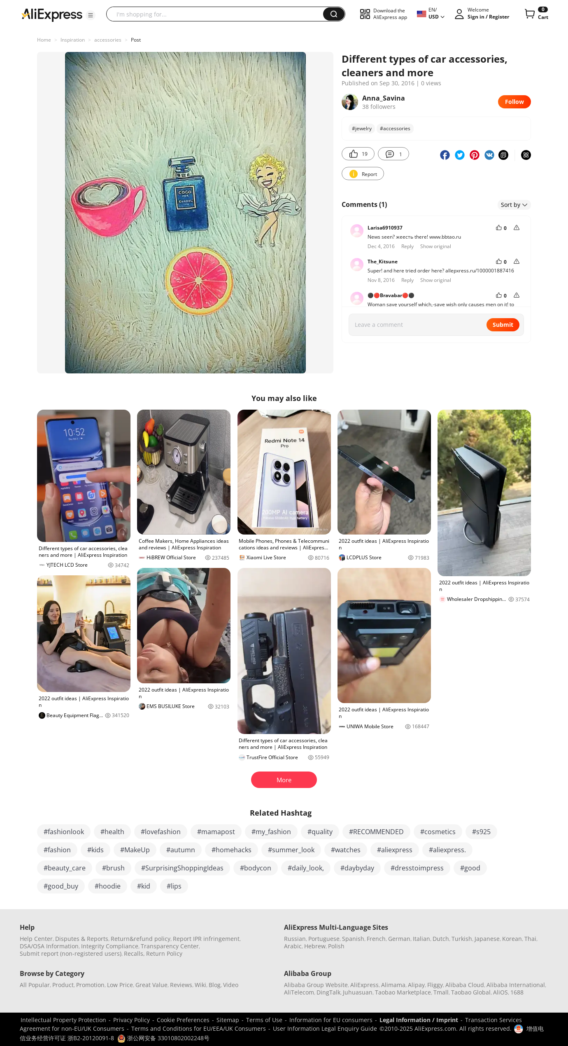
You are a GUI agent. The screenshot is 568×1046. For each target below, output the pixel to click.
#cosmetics (438, 831)
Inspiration (73, 39)
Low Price (120, 985)
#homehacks (231, 849)
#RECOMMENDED (376, 831)
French (376, 939)
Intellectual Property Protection (63, 1020)
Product (63, 985)
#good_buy (61, 886)
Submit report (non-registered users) (70, 953)
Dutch (441, 939)
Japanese (487, 939)
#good (470, 867)
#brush (113, 867)
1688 (517, 992)
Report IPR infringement (206, 939)
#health (112, 831)
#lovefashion (161, 831)
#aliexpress (394, 849)
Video (230, 985)
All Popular (35, 985)
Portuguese (324, 939)
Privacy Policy (131, 1020)
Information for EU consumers (330, 1020)
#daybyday (357, 867)
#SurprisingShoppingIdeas (182, 867)
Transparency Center (170, 946)
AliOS (500, 992)
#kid (143, 886)
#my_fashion (271, 831)
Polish (336, 946)
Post (136, 39)
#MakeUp (135, 849)
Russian (295, 939)
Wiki (200, 985)
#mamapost (216, 831)
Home (44, 39)
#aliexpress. (447, 849)
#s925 (481, 831)
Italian (421, 939)
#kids (95, 849)
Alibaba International (516, 985)
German (399, 939)
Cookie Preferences (183, 1020)
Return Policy (164, 953)
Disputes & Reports (81, 939)
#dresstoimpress (417, 867)
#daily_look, (306, 867)
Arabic (293, 946)
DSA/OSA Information (49, 946)
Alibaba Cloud (464, 985)
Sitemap (227, 1020)
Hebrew (315, 946)
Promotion (90, 985)
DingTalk (328, 992)
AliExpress (364, 985)
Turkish (462, 939)
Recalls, (134, 953)
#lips (174, 886)
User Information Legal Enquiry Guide (325, 1028)
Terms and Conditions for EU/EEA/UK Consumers (198, 1028)
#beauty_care (65, 867)
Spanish (353, 939)
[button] (90, 15)
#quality (320, 831)
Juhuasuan (357, 992)
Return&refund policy (140, 939)
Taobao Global (471, 992)
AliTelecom (299, 992)
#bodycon (255, 867)
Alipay (416, 985)
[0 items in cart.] (535, 14)
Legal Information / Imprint (418, 1020)
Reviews (181, 985)
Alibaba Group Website (316, 985)
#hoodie (108, 886)
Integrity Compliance (109, 946)
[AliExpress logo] (52, 14)
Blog (215, 985)
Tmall (441, 992)
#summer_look (291, 849)
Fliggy (435, 985)
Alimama (393, 985)
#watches (346, 849)
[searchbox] (217, 14)
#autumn (180, 849)
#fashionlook (64, 831)
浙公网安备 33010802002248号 (163, 1038)
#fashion (57, 849)
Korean (512, 939)
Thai (530, 939)
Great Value (151, 985)
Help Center (36, 939)
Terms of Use (264, 1020)
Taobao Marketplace (403, 992)
